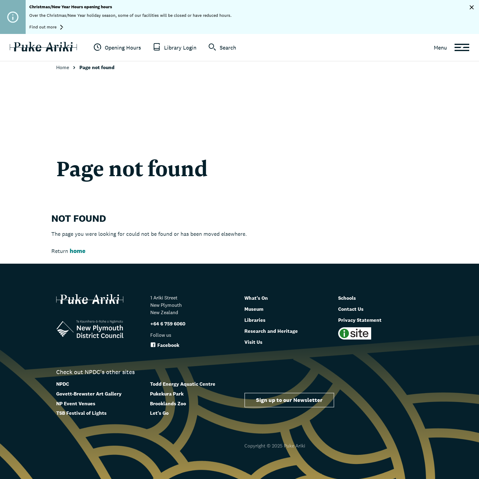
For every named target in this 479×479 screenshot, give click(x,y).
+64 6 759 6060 (167, 324)
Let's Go (159, 413)
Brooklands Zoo (168, 403)
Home (63, 67)
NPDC (62, 384)
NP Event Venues (75, 403)
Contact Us (353, 309)
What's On (258, 298)
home (78, 251)
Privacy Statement (364, 320)
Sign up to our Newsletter (289, 399)
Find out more (46, 27)
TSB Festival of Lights (81, 413)
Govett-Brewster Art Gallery (89, 394)
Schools (349, 298)
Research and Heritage (276, 331)
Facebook (164, 345)
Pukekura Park (167, 394)
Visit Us (255, 342)
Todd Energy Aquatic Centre (182, 384)
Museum (256, 309)
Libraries (257, 320)
